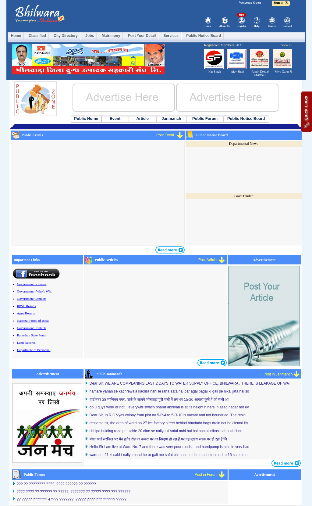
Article (142, 118)
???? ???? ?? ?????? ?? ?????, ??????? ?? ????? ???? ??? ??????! (74, 492)
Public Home (86, 118)
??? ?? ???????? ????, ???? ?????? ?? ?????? (56, 484)
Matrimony (111, 36)
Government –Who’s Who (34, 291)
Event (115, 118)
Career (272, 25)
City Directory (66, 36)
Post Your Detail (142, 36)
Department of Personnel (34, 350)
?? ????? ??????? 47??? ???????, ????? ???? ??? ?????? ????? (71, 499)
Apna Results (26, 313)
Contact (287, 25)
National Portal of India (33, 320)
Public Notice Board (203, 36)
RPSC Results (26, 306)
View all (286, 45)
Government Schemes (32, 284)
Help (257, 25)
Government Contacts (31, 298)
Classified (37, 36)
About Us (224, 25)
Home (207, 25)
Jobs (89, 36)
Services (171, 36)
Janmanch (171, 118)
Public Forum (205, 118)
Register (241, 25)
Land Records (26, 342)
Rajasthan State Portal (32, 335)
